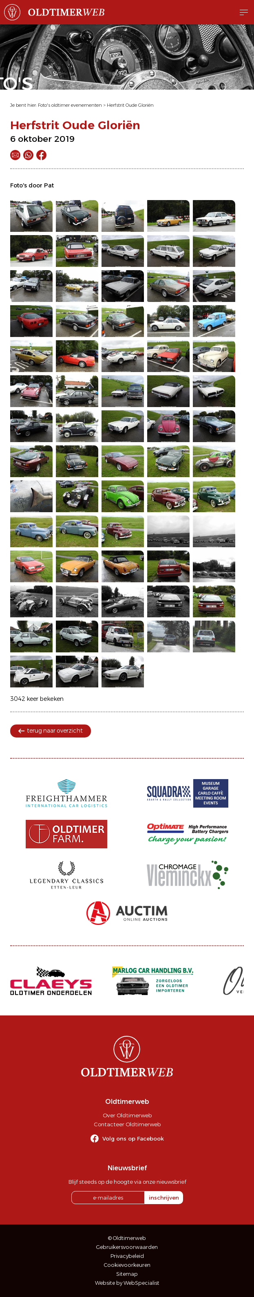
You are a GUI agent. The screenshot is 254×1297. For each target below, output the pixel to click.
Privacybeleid (127, 1256)
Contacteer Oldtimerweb (127, 1124)
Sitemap (127, 1274)
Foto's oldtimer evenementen (70, 105)
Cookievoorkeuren (127, 1265)
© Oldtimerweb (127, 1238)
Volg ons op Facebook (133, 1138)
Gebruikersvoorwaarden (127, 1247)
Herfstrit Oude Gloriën (130, 105)
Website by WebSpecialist (127, 1283)
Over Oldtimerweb (127, 1115)
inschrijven (164, 1197)
